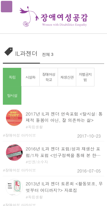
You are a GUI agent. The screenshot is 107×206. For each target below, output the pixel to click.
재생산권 (66, 77)
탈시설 (12, 95)
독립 (12, 77)
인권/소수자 (38, 162)
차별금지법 (85, 77)
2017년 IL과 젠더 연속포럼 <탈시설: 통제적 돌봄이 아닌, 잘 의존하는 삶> (64, 117)
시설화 (30, 77)
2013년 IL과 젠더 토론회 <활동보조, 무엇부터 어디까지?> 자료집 (64, 187)
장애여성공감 (53, 17)
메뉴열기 (6, 6)
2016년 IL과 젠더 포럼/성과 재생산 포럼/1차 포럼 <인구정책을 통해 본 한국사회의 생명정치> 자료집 (63, 152)
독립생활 (35, 127)
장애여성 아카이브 (20, 135)
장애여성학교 (48, 77)
